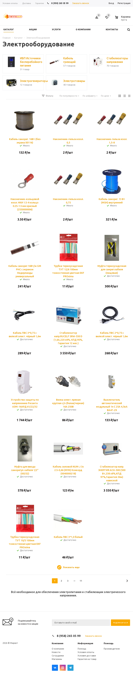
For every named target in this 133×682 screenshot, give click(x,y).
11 (81, 581)
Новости (56, 652)
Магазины (57, 659)
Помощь (109, 643)
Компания (57, 643)
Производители (112, 649)
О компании (58, 649)
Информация (85, 643)
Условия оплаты (86, 652)
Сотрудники (58, 656)
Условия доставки (87, 656)
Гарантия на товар (87, 659)
